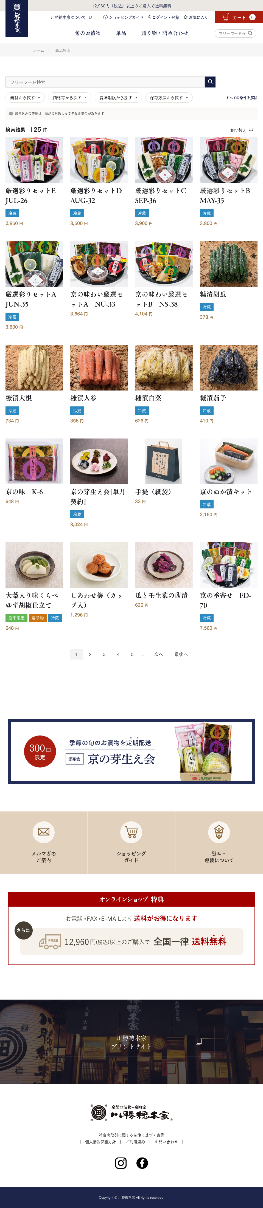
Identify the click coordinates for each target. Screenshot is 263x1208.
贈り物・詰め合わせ (164, 33)
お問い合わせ (166, 1142)
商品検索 (63, 50)
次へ (158, 653)
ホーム (38, 50)
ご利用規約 (135, 1142)
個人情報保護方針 (100, 1142)
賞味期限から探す (115, 97)
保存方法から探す (166, 97)
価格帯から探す (67, 97)
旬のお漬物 (88, 33)
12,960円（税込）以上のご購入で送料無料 (131, 5)
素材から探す (22, 97)
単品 (121, 33)
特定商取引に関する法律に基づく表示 (131, 1135)
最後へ (181, 653)
